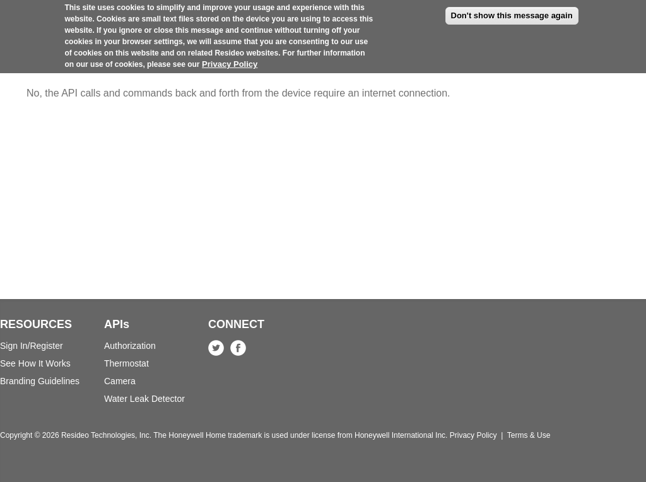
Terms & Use (529, 435)
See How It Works (35, 363)
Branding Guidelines (39, 381)
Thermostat (126, 363)
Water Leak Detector (144, 399)
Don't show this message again (512, 9)
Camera (120, 381)
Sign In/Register (31, 346)
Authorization (130, 346)
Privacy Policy (229, 57)
